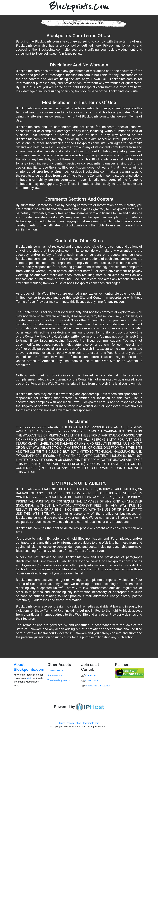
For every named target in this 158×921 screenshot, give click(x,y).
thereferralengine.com (59, 680)
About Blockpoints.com (29, 667)
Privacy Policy (73, 723)
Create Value (90, 680)
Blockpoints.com (90, 723)
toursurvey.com (55, 670)
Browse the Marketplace (95, 685)
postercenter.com (56, 675)
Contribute (88, 675)
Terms (62, 723)
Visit (29, 678)
